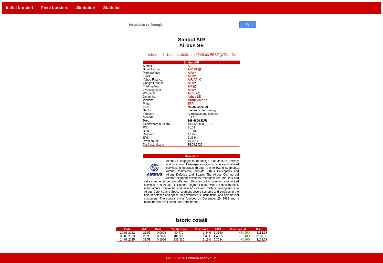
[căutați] (181, 24)
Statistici (111, 7)
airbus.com (195, 100)
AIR (190, 72)
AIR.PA (192, 69)
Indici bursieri (19, 7)
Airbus (192, 93)
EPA (190, 103)
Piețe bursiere (54, 7)
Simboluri (85, 7)
